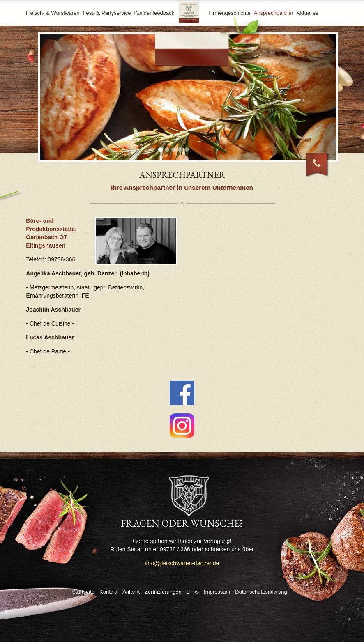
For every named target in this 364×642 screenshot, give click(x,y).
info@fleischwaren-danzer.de (182, 563)
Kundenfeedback (154, 13)
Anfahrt (131, 592)
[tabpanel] (188, 97)
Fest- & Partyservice (107, 13)
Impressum (217, 592)
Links (193, 592)
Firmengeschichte (229, 13)
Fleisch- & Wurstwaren (53, 13)
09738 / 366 (322, 169)
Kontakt (108, 592)
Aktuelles (307, 13)
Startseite (83, 592)
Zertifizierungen (163, 592)
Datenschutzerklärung (261, 592)
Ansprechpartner (273, 13)
